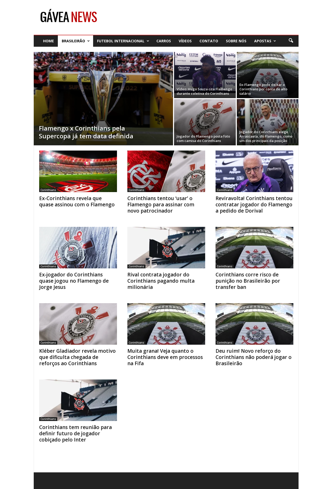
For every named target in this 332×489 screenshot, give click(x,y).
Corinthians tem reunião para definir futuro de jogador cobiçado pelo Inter (75, 433)
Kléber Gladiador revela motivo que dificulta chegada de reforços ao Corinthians (77, 357)
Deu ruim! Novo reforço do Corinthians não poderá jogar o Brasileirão (254, 357)
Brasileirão (76, 40)
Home (48, 40)
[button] (290, 40)
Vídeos (185, 40)
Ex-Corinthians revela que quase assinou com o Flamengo (77, 201)
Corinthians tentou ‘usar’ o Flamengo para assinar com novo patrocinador (160, 204)
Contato (208, 40)
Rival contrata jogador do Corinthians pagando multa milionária (161, 280)
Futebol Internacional (123, 40)
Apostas (265, 40)
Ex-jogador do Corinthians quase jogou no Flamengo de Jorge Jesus (74, 280)
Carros (163, 40)
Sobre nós (236, 40)
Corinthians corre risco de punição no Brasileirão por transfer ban (248, 280)
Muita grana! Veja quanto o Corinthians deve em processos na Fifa (165, 357)
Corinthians (48, 190)
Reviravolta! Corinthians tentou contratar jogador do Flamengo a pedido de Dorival (254, 204)
